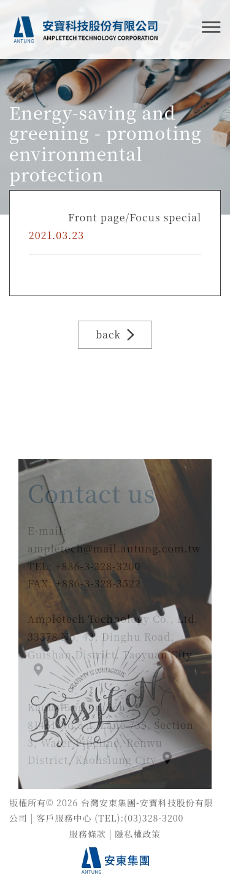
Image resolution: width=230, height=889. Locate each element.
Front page (96, 217)
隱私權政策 (138, 834)
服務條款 (87, 834)
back (115, 334)
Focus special (165, 217)
